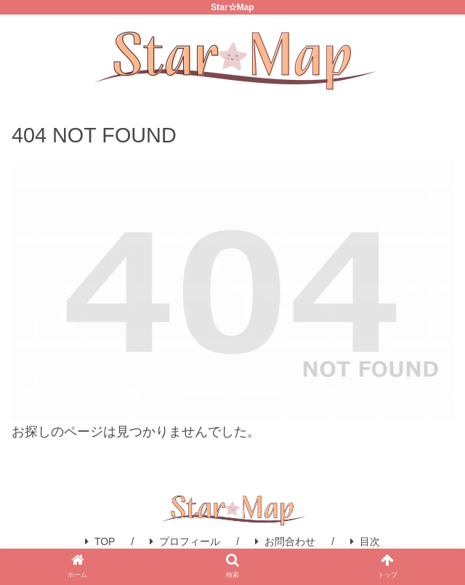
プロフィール (185, 541)
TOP (100, 541)
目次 (365, 541)
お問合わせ (285, 541)
